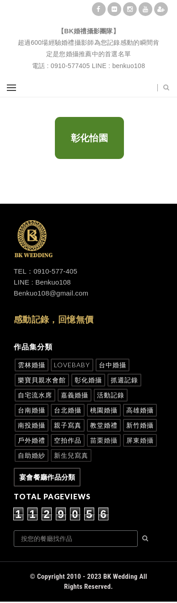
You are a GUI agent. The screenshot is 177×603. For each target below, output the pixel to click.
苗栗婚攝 (104, 440)
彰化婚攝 (88, 380)
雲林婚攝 (31, 365)
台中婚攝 (112, 365)
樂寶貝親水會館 (42, 380)
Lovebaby (72, 365)
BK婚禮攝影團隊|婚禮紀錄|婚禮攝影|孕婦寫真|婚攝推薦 (89, 21)
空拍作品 (67, 440)
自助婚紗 (31, 455)
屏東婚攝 (140, 440)
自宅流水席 (35, 395)
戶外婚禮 (31, 440)
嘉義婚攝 (74, 395)
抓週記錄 (124, 380)
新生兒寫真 (71, 455)
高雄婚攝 (140, 410)
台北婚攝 (67, 410)
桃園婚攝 (104, 410)
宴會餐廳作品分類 (47, 477)
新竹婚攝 (140, 425)
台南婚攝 (31, 410)
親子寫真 (67, 425)
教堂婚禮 (104, 425)
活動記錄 (110, 395)
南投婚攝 (31, 425)
